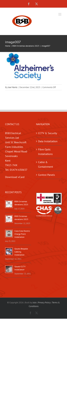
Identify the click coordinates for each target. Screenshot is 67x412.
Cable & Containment (45, 164)
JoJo (34, 302)
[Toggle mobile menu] (60, 14)
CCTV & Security (47, 133)
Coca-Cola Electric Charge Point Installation (22, 234)
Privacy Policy (44, 302)
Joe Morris (12, 87)
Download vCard (14, 177)
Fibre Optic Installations (45, 152)
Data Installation (47, 141)
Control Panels (46, 174)
